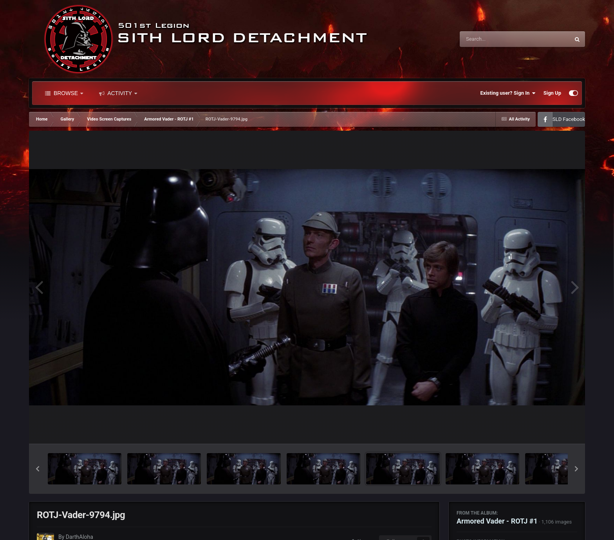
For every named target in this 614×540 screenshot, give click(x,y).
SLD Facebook (569, 119)
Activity (118, 93)
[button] (37, 468)
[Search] (495, 39)
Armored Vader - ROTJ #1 (497, 521)
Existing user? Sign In (508, 93)
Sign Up (552, 93)
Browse (64, 93)
